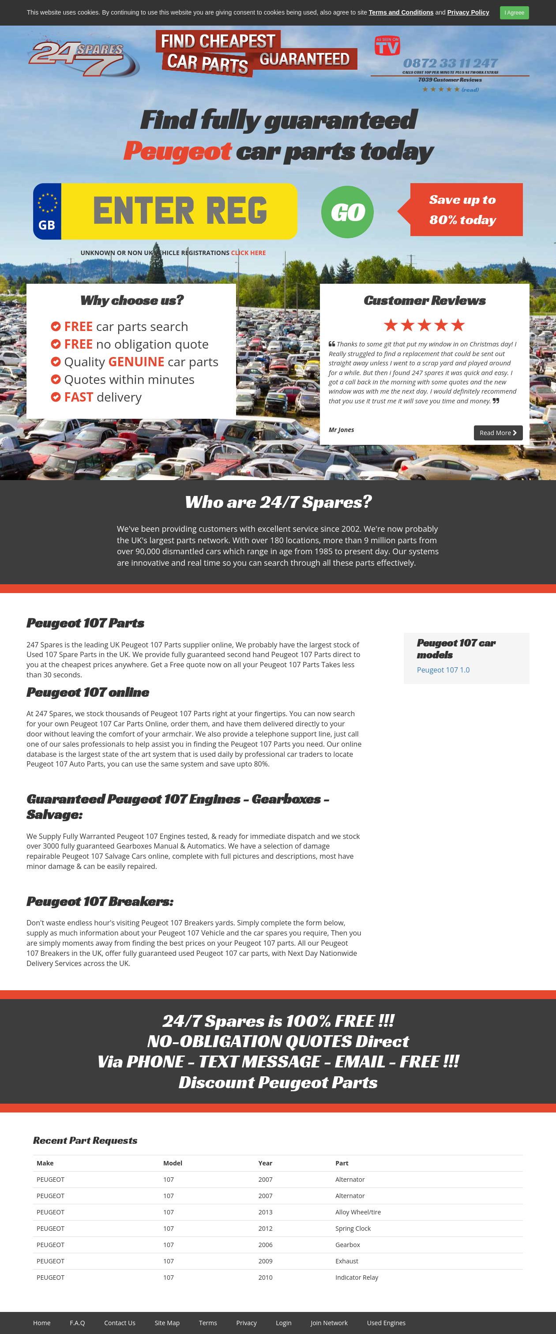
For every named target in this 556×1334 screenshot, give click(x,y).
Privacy (247, 1323)
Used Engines (386, 1323)
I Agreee (515, 13)
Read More (498, 432)
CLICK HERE (248, 252)
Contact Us (119, 1323)
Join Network (329, 1323)
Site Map (167, 1323)
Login (283, 1323)
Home (42, 1323)
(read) (470, 90)
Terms (208, 1323)
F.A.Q (77, 1323)
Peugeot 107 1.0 (443, 670)
